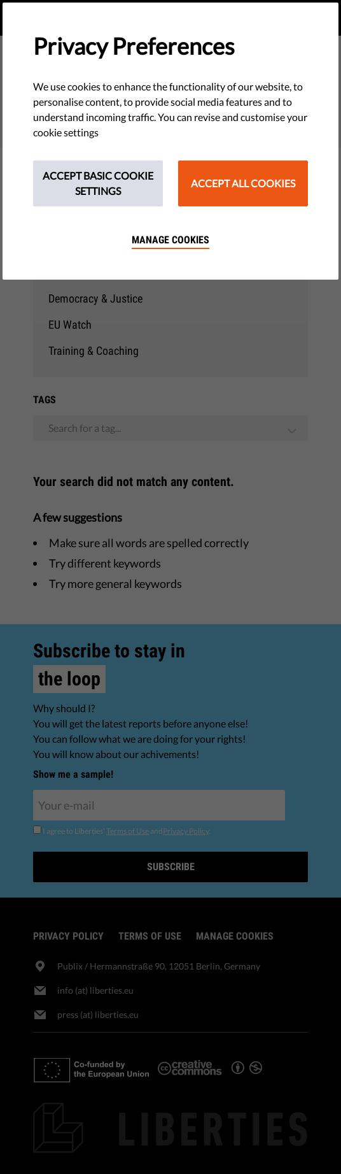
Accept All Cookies (243, 183)
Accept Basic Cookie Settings (98, 183)
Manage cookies (170, 240)
